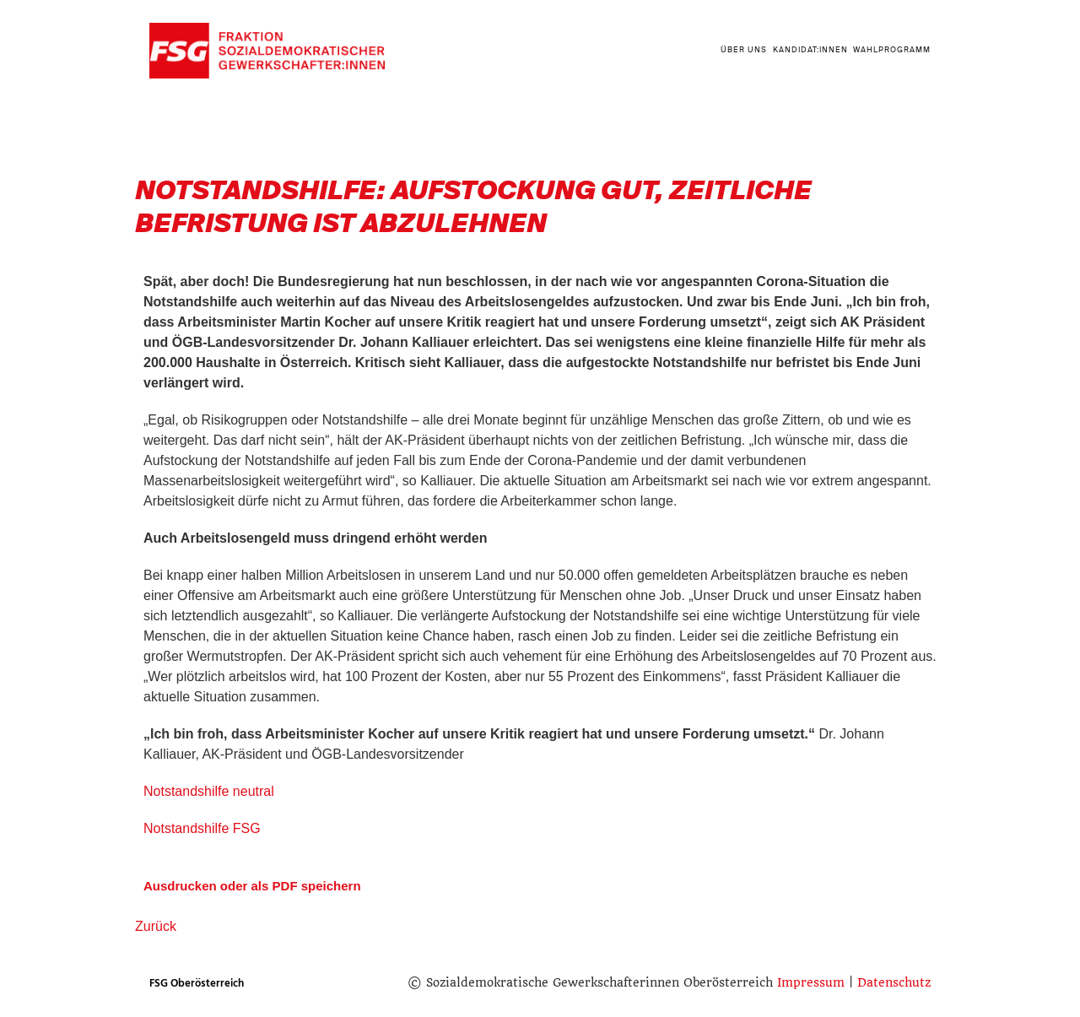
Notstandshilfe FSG (202, 828)
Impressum (811, 982)
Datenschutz (894, 982)
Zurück (155, 926)
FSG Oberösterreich (196, 983)
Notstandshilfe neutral (208, 791)
